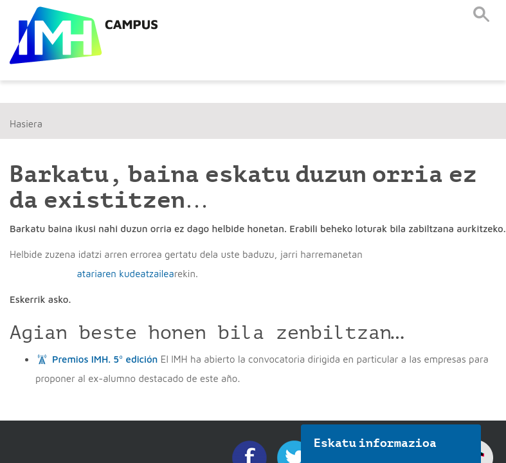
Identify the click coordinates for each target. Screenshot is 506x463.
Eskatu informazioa (375, 443)
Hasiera (26, 123)
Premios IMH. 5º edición (105, 359)
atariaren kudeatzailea (125, 273)
